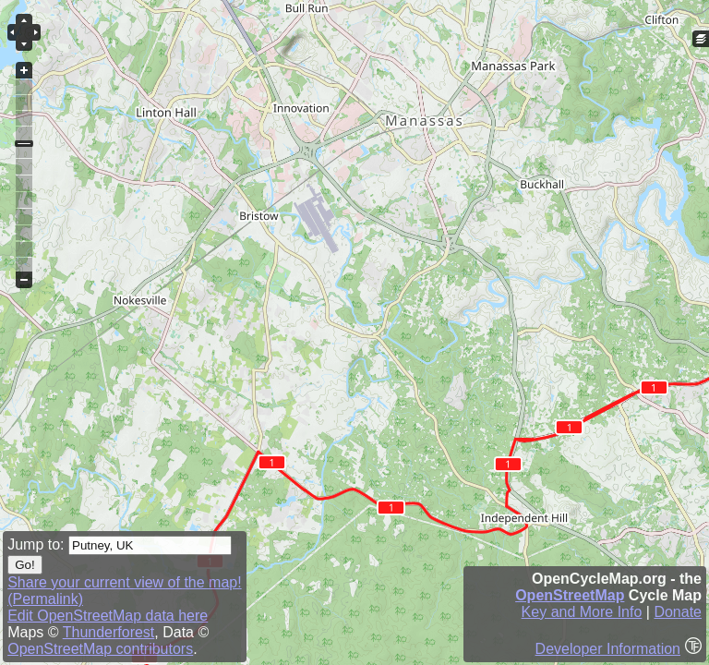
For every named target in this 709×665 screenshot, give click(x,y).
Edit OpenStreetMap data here (107, 615)
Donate (678, 612)
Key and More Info (582, 612)
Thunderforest (109, 632)
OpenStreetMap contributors (100, 649)
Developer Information (607, 649)
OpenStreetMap (569, 595)
